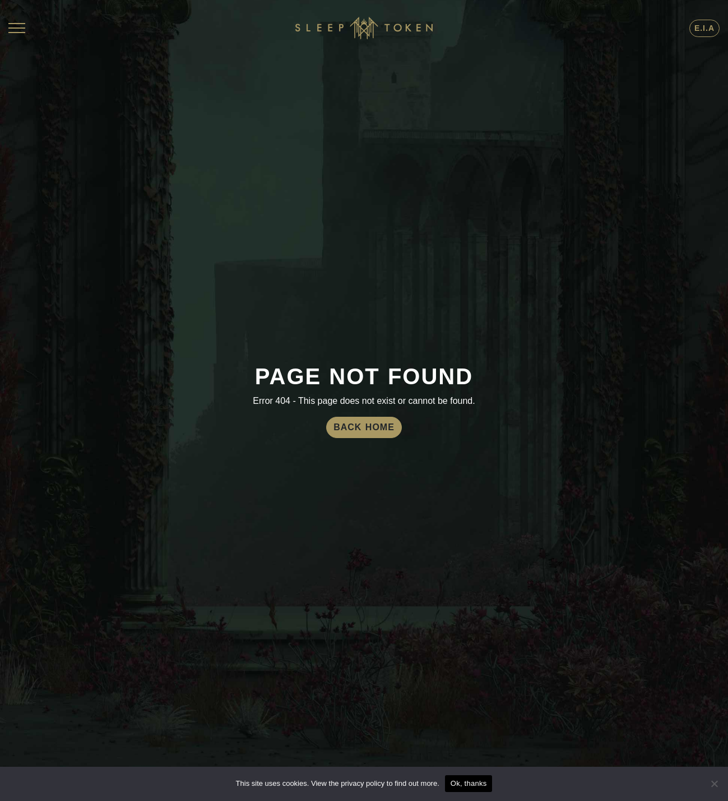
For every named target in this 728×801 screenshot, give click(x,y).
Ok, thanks (469, 783)
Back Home (364, 427)
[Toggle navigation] (16, 28)
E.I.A (704, 28)
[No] (714, 783)
